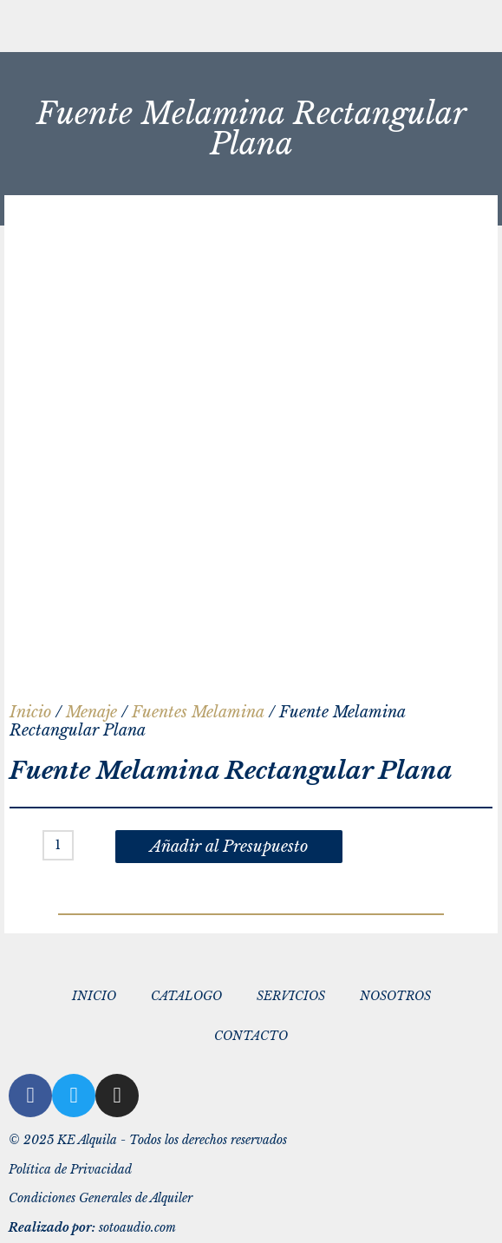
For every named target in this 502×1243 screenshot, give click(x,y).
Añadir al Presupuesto (229, 846)
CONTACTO (251, 1036)
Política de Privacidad (70, 1169)
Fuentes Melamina (198, 712)
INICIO (94, 996)
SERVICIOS (291, 996)
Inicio (30, 712)
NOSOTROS (395, 996)
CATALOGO (186, 996)
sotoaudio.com (92, 1227)
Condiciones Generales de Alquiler (100, 1198)
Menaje (91, 712)
